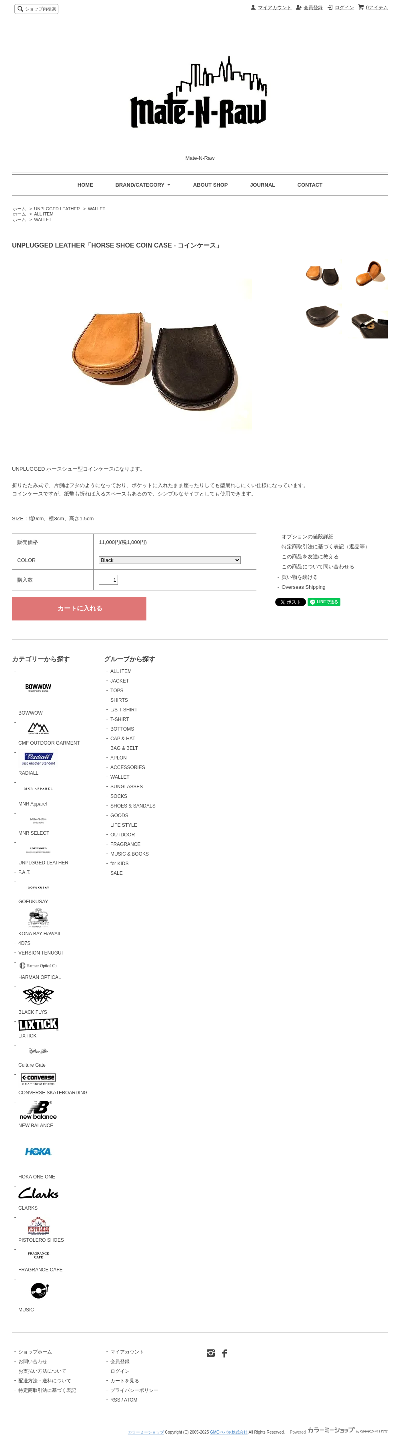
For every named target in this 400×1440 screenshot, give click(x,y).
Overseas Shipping (304, 587)
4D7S (24, 943)
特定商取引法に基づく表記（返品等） (326, 547)
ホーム (19, 208)
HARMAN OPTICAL (39, 969)
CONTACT (310, 185)
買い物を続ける (300, 577)
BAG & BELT (124, 748)
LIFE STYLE (123, 825)
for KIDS (119, 863)
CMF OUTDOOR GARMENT (49, 732)
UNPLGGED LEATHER (57, 208)
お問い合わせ (32, 1361)
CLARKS (38, 1197)
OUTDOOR (122, 835)
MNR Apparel (38, 793)
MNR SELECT (38, 823)
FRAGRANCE (125, 844)
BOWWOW (38, 692)
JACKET (119, 681)
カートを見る (124, 1381)
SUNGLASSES (126, 786)
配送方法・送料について (44, 1381)
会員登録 (313, 7)
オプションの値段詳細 (308, 537)
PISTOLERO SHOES (41, 1228)
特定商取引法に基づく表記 (47, 1390)
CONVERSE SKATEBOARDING (53, 1083)
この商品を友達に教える (310, 557)
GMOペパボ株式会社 (229, 1432)
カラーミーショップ (146, 1432)
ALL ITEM (43, 213)
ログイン (344, 7)
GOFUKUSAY (38, 891)
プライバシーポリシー (134, 1390)
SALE (116, 873)
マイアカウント (275, 7)
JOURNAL (262, 185)
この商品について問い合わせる (318, 567)
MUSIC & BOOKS (129, 854)
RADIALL (38, 762)
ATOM (131, 1400)
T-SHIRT (119, 719)
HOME (85, 185)
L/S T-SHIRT (124, 710)
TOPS (116, 690)
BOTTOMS (122, 729)
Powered (339, 1432)
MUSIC (38, 1294)
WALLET (97, 208)
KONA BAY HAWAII (39, 922)
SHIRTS (119, 700)
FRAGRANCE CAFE (40, 1259)
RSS (115, 1400)
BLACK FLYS (38, 999)
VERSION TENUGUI (40, 953)
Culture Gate (38, 1055)
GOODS (119, 815)
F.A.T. (24, 872)
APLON (118, 758)
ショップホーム (35, 1352)
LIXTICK (38, 1028)
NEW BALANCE (38, 1114)
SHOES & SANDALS (133, 806)
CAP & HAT (122, 738)
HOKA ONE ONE (38, 1156)
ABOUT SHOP (210, 185)
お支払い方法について (42, 1371)
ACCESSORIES (127, 767)
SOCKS (118, 796)
